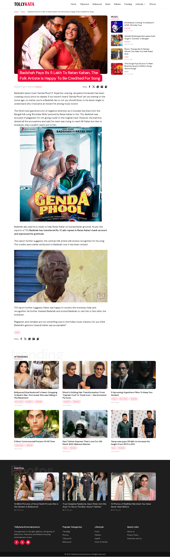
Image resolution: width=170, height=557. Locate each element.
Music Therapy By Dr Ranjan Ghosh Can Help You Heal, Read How (139, 51)
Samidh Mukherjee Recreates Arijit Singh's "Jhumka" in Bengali (140, 37)
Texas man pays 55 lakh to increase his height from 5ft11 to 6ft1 (130, 443)
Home (73, 4)
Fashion (98, 535)
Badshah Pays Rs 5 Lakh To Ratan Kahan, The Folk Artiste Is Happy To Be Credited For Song (61, 72)
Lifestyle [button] (141, 4)
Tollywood (84, 4)
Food (97, 532)
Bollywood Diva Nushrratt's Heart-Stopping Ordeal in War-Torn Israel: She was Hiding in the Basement (35, 395)
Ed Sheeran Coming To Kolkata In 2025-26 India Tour (139, 24)
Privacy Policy (133, 535)
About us (131, 532)
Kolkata (117, 4)
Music (107, 4)
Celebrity (29, 402)
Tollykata (38, 87)
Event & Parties (101, 542)
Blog (65, 448)
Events (114, 399)
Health (97, 539)
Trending (128, 4)
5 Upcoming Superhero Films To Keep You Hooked (131, 394)
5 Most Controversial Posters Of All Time (34, 441)
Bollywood (97, 4)
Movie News (124, 399)
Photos (152, 4)
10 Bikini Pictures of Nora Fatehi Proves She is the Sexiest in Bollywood (36, 505)
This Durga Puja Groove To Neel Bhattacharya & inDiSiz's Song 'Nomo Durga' (139, 66)
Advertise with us (134, 539)
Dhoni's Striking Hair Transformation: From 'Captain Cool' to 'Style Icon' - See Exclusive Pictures (84, 395)
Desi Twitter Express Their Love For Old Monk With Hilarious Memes (82, 443)
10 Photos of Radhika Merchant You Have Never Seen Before (131, 505)
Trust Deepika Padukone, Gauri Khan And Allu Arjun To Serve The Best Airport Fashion (84, 505)
